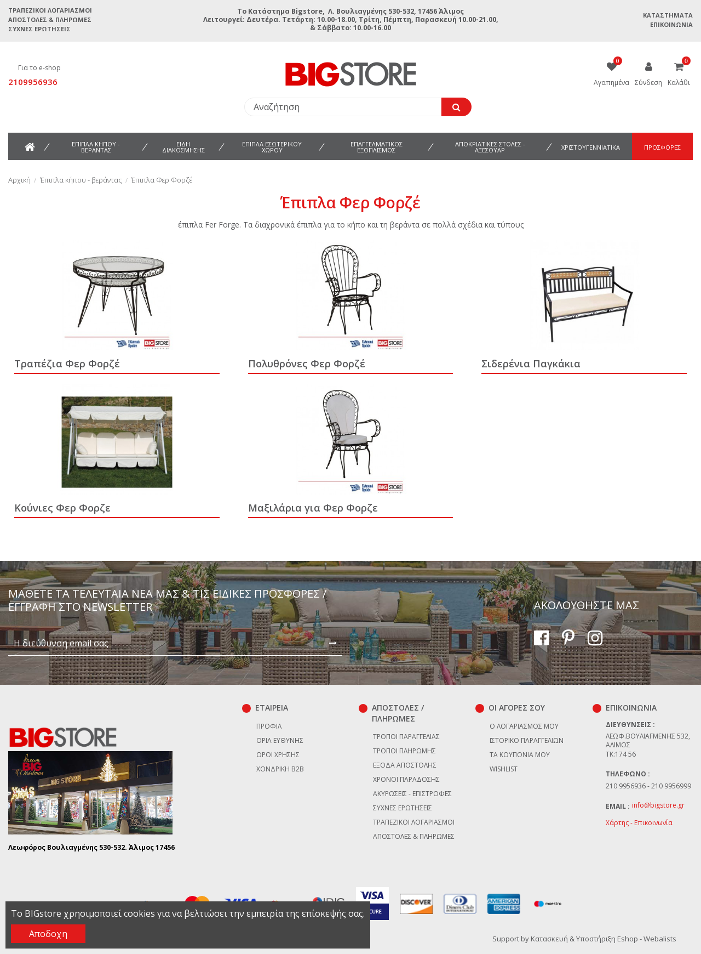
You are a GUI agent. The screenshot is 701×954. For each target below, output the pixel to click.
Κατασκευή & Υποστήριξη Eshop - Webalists (603, 939)
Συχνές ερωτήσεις (39, 29)
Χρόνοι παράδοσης (406, 779)
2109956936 (33, 81)
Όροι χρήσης (278, 754)
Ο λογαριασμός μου (524, 726)
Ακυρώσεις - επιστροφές (412, 793)
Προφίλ (268, 726)
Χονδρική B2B (280, 769)
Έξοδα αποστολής (404, 765)
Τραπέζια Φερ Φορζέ (67, 363)
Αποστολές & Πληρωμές (49, 19)
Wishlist (504, 769)
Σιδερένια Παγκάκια (531, 363)
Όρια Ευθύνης (279, 740)
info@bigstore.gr (658, 805)
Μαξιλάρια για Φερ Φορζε (313, 507)
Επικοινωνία (671, 24)
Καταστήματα (668, 15)
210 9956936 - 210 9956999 (648, 786)
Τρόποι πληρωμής (404, 751)
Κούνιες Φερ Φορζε (62, 507)
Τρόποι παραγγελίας (406, 736)
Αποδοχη (48, 934)
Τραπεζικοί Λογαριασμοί (50, 10)
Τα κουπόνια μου (520, 754)
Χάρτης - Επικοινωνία (639, 822)
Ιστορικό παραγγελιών (527, 740)
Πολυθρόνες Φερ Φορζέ (306, 363)
